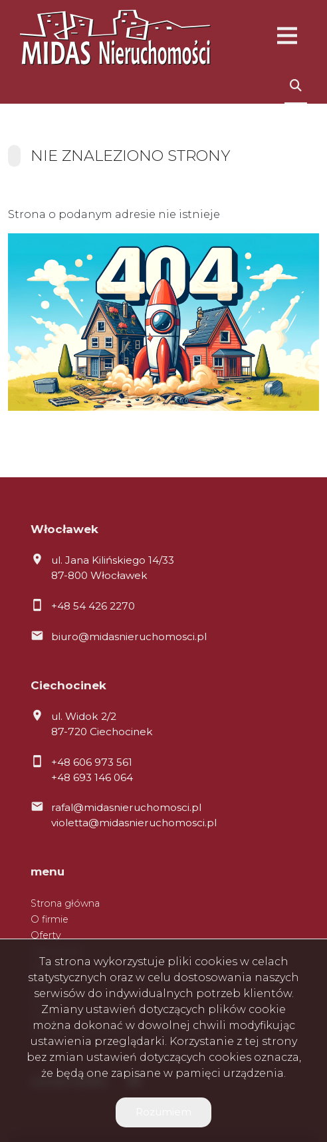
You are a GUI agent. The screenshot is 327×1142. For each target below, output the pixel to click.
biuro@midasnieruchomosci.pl (129, 636)
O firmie (49, 919)
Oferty (46, 935)
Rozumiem (163, 1111)
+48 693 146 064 (92, 777)
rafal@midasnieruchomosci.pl (126, 807)
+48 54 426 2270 (93, 606)
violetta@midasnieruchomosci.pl (134, 822)
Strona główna (65, 903)
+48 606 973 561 (91, 762)
